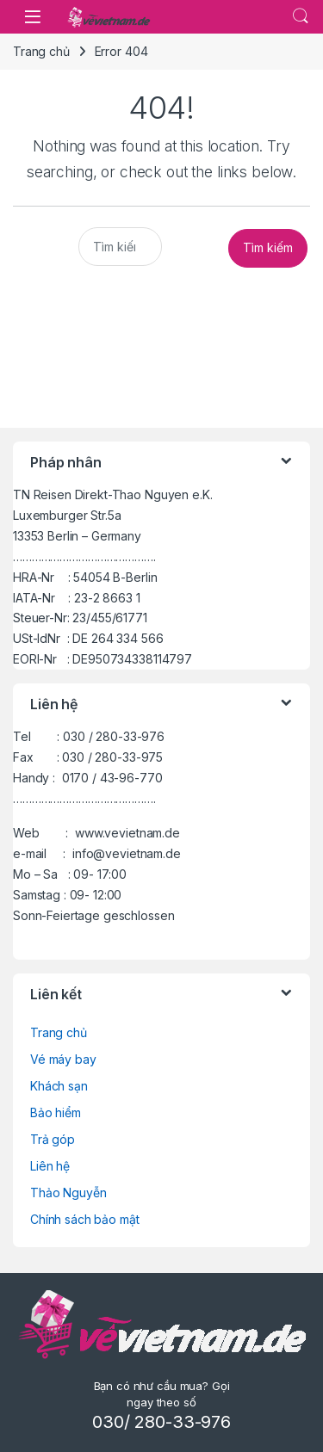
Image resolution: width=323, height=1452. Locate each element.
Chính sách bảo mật (84, 1219)
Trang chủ (41, 51)
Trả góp (52, 1139)
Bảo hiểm (55, 1112)
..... (300, 16)
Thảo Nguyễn (68, 1192)
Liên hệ (50, 1166)
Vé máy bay (63, 1059)
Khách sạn (59, 1085)
